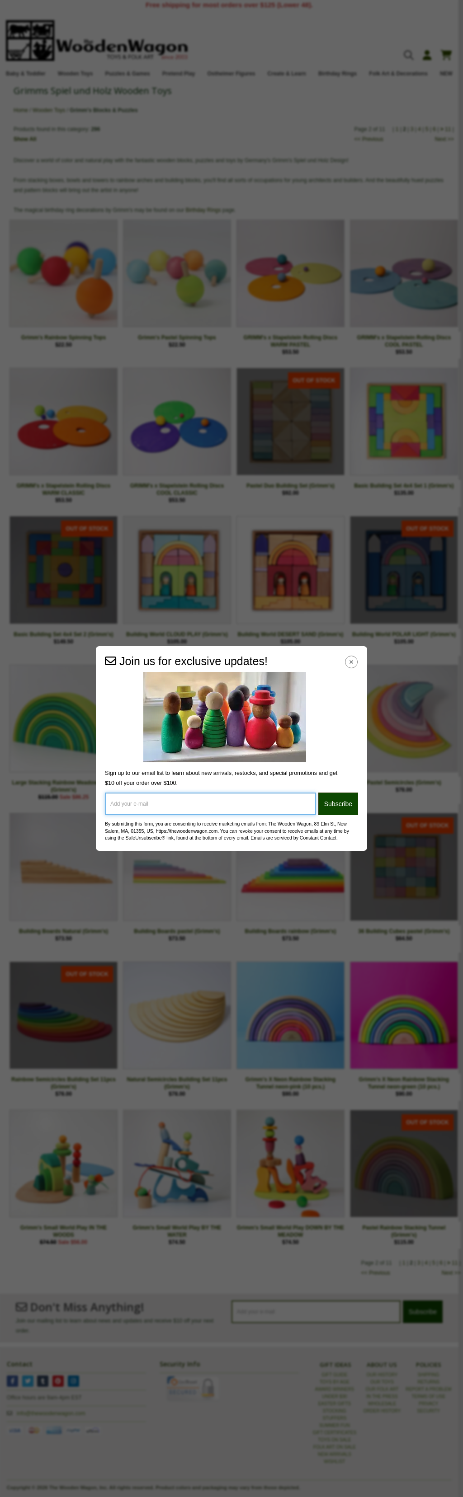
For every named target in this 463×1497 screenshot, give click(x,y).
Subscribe (338, 803)
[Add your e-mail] (210, 804)
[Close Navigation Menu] (351, 661)
